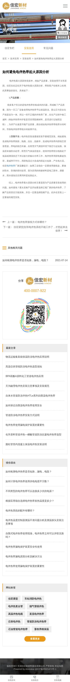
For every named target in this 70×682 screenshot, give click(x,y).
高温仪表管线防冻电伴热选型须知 (24, 366)
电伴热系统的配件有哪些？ (20, 510)
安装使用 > (28, 58)
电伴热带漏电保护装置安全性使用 (24, 546)
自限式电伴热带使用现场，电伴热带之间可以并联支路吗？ (35, 535)
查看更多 (35, 638)
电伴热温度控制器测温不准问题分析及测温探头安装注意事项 (35, 522)
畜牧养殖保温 (41, 629)
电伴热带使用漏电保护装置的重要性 (25, 425)
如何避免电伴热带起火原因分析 (49, 58)
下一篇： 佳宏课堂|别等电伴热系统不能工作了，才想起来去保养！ (35, 229)
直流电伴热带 (36, 614)
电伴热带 (11, 166)
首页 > (6, 58)
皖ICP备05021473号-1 (45, 669)
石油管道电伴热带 (18, 629)
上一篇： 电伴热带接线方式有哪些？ (24, 221)
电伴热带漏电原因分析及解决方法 (24, 556)
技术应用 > (16, 58)
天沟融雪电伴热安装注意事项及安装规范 (27, 386)
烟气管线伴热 (36, 606)
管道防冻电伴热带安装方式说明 (23, 415)
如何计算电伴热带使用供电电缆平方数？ (27, 481)
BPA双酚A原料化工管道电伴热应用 (24, 376)
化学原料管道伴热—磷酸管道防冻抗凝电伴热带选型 (33, 434)
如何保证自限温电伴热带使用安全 (24, 405)
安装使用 (29, 48)
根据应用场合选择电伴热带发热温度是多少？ (30, 501)
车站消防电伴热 (33, 598)
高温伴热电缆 (15, 614)
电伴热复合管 (15, 606)
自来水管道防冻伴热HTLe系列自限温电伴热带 (30, 395)
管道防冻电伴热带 (36, 621)
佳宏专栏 (9, 48)
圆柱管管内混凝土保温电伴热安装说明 (26, 444)
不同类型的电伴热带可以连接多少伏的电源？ (30, 491)
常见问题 (48, 48)
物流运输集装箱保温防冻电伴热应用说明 (27, 356)
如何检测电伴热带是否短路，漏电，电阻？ (29, 471)
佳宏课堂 (13, 598)
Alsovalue (30, 669)
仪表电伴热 (14, 621)
